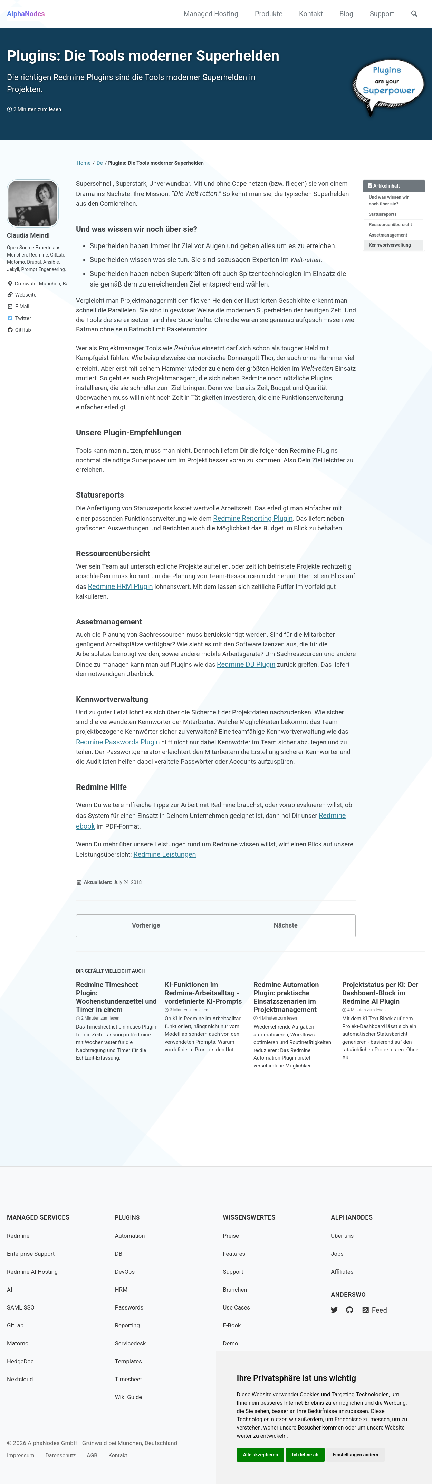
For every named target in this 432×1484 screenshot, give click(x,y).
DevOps (125, 1271)
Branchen (236, 1289)
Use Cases (237, 1307)
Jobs (338, 1253)
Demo (231, 1343)
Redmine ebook (119, 877)
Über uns (343, 1235)
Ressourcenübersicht (391, 232)
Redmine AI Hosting (34, 1271)
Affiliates (343, 1271)
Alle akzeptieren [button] (261, 1454)
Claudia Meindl (30, 241)
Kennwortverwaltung (391, 254)
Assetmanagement (389, 243)
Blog (343, 14)
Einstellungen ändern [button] (359, 1454)
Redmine (19, 1235)
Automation (131, 1235)
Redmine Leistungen (192, 907)
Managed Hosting (208, 14)
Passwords (130, 1307)
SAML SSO (22, 1307)
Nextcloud (21, 1379)
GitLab (16, 1325)
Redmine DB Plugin (280, 698)
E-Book (232, 1325)
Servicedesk (131, 1343)
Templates (129, 1361)
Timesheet (129, 1379)
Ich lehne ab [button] (307, 1454)
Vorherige (146, 979)
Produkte (265, 14)
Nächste (285, 979)
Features (235, 1253)
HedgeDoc (21, 1361)
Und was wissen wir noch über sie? (390, 207)
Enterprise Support (32, 1253)
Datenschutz (64, 1455)
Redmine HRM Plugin (184, 618)
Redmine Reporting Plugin (275, 537)
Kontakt (308, 14)
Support (379, 14)
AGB (98, 1455)
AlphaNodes (26, 14)
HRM (122, 1289)
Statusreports (384, 221)
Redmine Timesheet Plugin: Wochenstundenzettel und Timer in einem (116, 1053)
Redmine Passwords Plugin (208, 779)
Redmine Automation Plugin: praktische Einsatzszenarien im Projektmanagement (286, 1053)
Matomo (18, 1343)
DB (119, 1253)
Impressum (22, 1455)
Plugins (128, 1217)
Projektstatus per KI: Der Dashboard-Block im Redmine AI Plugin (380, 1048)
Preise (231, 1235)
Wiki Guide (129, 1397)
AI (10, 1289)
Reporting (128, 1325)
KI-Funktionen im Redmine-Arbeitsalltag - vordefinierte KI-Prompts (203, 1048)
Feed (377, 1311)
